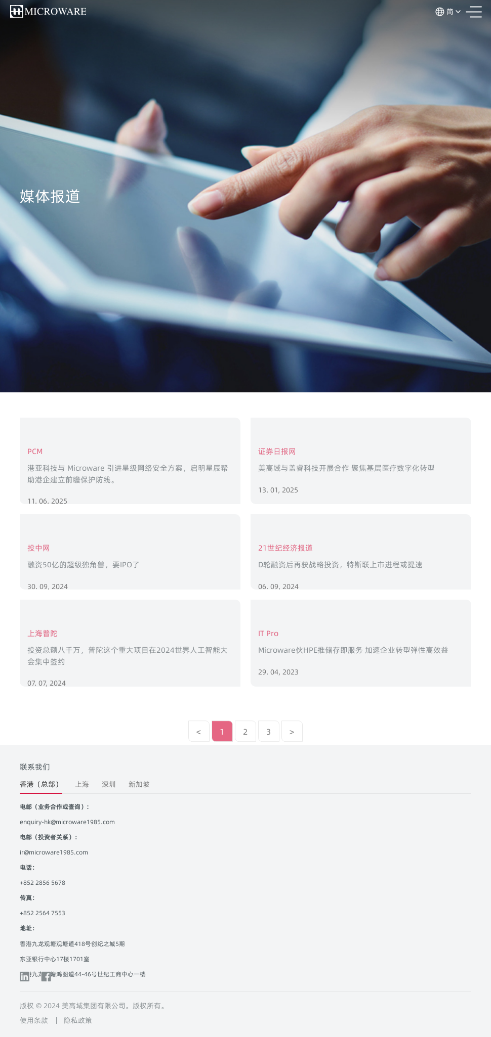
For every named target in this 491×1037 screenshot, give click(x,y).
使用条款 (34, 1020)
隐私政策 (78, 1020)
